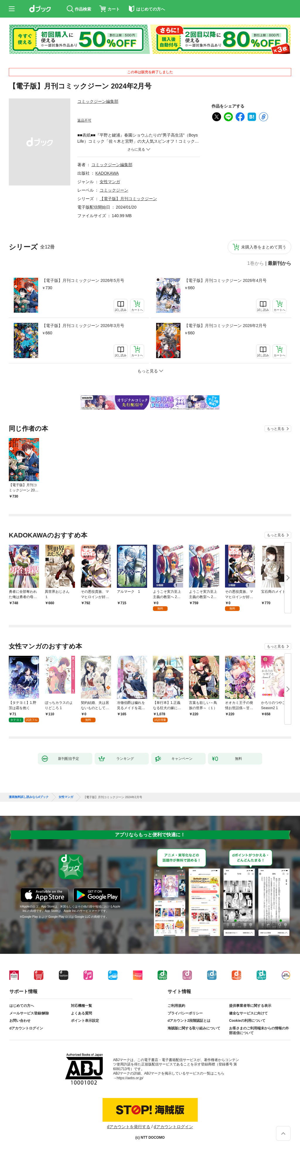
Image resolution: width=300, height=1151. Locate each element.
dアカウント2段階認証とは (189, 1021)
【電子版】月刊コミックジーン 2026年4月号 (225, 280)
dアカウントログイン (26, 1028)
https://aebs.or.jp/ (130, 1078)
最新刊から (279, 263)
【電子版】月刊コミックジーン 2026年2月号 (225, 325)
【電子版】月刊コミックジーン (128, 198)
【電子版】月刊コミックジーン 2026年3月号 (83, 325)
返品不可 (84, 120)
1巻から (255, 263)
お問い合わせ (19, 1021)
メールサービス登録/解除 (29, 1013)
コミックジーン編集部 (97, 101)
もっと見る (275, 429)
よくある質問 (81, 1013)
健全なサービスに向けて (248, 1013)
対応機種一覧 (81, 1006)
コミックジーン (114, 190)
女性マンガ (110, 181)
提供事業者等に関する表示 (250, 1006)
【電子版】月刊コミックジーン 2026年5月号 (83, 280)
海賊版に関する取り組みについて (194, 1028)
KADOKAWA (107, 173)
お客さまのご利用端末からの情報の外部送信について (259, 1030)
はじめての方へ (21, 1006)
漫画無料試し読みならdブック (29, 797)
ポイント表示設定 (85, 1021)
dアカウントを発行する (128, 1126)
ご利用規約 (176, 1006)
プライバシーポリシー (185, 1013)
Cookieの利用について (247, 1021)
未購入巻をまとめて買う (263, 247)
